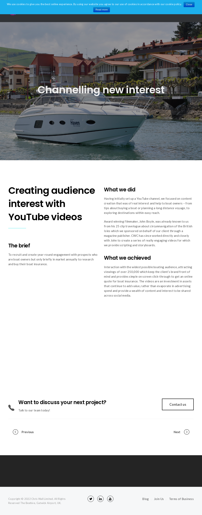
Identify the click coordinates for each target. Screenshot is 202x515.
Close (189, 4)
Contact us (177, 404)
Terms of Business (181, 499)
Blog (145, 499)
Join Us (159, 499)
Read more (101, 9)
